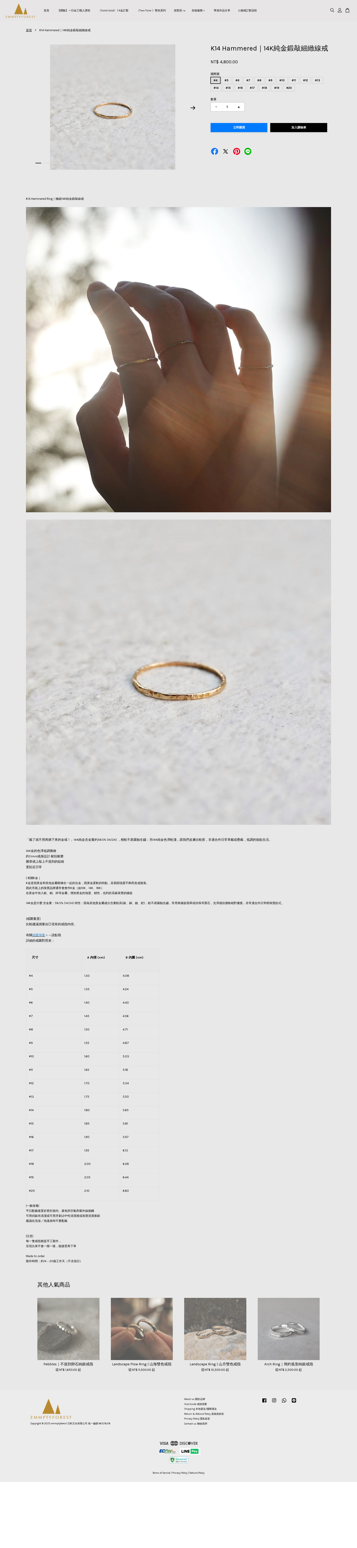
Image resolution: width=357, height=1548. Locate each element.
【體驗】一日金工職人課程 (73, 10)
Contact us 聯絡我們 (195, 1423)
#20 (289, 88)
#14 (216, 88)
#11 (294, 80)
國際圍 (215, 74)
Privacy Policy (179, 1472)
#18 (264, 88)
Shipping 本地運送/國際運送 (200, 1408)
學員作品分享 (222, 10)
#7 (248, 80)
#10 (282, 80)
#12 (305, 80)
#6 (237, 80)
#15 (228, 88)
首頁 (46, 10)
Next (193, 107)
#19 (276, 88)
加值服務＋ (198, 10)
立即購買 (239, 127)
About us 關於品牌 (194, 1399)
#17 (252, 88)
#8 (259, 80)
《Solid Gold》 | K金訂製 (113, 10)
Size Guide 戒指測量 (195, 1404)
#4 (215, 80)
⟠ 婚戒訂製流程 (247, 10)
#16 (240, 88)
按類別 (179, 10)
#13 (317, 80)
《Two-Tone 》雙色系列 (151, 10)
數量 (214, 99)
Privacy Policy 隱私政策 (197, 1418)
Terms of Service (161, 1472)
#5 (226, 80)
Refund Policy (196, 1472)
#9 (270, 80)
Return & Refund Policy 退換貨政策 (204, 1413)
